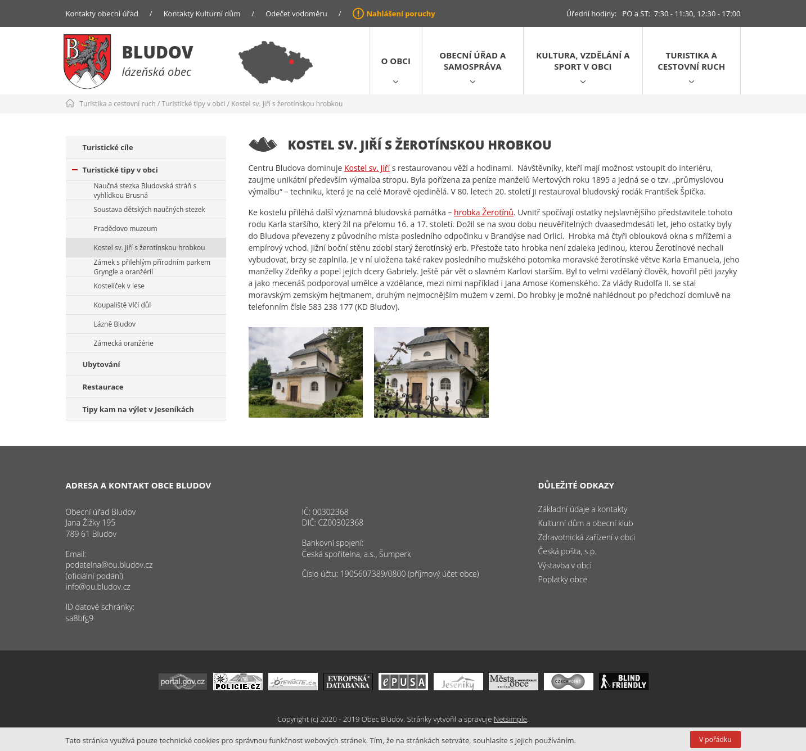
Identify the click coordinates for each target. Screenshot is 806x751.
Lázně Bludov (115, 324)
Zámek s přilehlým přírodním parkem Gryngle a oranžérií (152, 267)
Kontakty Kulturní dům (202, 13)
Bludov (157, 52)
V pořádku (715, 739)
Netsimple (510, 719)
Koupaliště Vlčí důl (122, 305)
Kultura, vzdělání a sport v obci (582, 60)
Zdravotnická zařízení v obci (587, 537)
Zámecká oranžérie (124, 343)
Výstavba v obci (565, 565)
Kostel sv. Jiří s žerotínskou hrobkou (287, 103)
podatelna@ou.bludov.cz (109, 564)
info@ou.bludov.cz (98, 586)
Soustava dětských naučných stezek (149, 209)
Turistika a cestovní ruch (691, 60)
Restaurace (103, 387)
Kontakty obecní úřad (102, 13)
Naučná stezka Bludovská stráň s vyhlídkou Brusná (145, 190)
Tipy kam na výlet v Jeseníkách (138, 409)
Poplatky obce (563, 579)
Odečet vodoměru (296, 13)
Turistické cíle (108, 147)
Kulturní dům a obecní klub (585, 523)
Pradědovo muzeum (125, 228)
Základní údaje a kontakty (583, 509)
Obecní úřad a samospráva (472, 60)
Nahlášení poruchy (401, 13)
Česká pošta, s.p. (567, 551)
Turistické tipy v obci (194, 103)
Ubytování (101, 364)
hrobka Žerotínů (484, 212)
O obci (396, 60)
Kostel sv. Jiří (367, 167)
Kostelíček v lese (119, 286)
